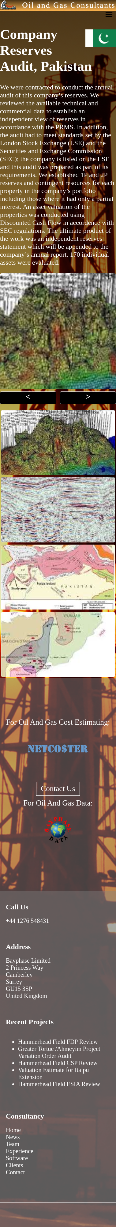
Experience (19, 1151)
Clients (14, 1165)
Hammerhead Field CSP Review (58, 1062)
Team (12, 1144)
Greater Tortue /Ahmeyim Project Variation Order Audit (59, 1052)
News (13, 1137)
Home (13, 1130)
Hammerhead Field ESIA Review (59, 1084)
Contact (15, 1172)
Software (17, 1158)
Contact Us (58, 788)
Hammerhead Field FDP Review (58, 1041)
